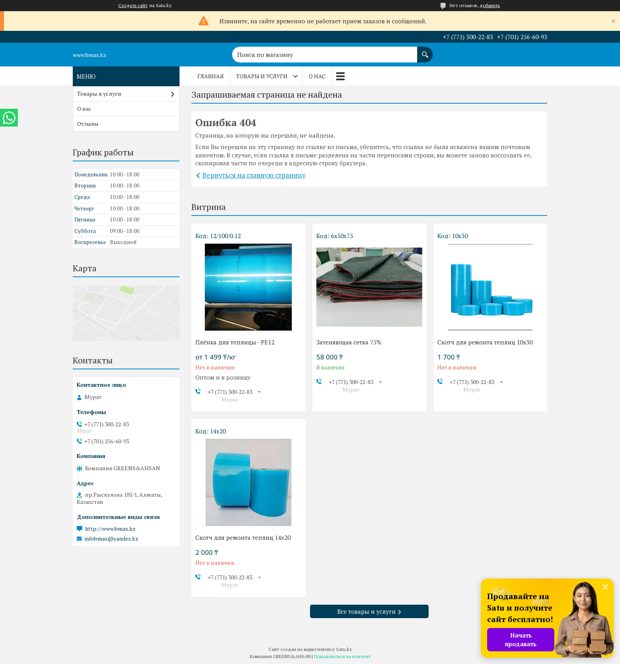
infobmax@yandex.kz (111, 538)
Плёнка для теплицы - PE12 (234, 342)
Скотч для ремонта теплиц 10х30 (485, 342)
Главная (210, 76)
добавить (490, 5)
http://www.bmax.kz (110, 528)
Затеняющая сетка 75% (348, 342)
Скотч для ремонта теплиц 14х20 (243, 537)
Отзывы (87, 123)
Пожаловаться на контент (342, 656)
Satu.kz (344, 649)
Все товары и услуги (366, 611)
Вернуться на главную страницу (254, 175)
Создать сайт (132, 5)
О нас (317, 76)
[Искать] (425, 51)
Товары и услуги (261, 76)
